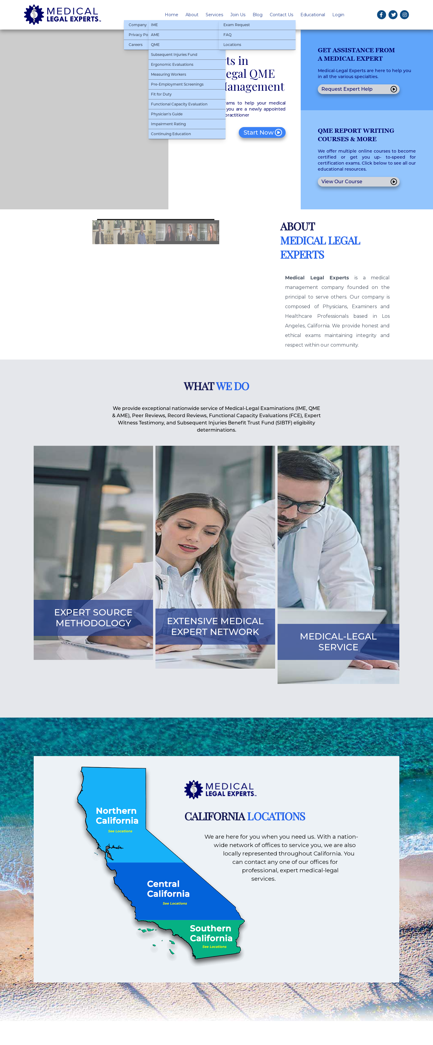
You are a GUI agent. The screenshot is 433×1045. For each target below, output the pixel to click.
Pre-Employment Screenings (177, 84)
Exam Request (236, 25)
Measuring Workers (168, 74)
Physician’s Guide (167, 114)
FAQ (227, 34)
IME (154, 25)
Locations (232, 44)
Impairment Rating (168, 124)
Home (171, 14)
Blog (258, 14)
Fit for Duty (161, 94)
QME (155, 44)
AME (155, 34)
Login (338, 14)
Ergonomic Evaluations (172, 64)
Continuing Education (171, 134)
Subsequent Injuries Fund (174, 54)
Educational (312, 14)
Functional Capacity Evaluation (179, 104)
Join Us (237, 14)
